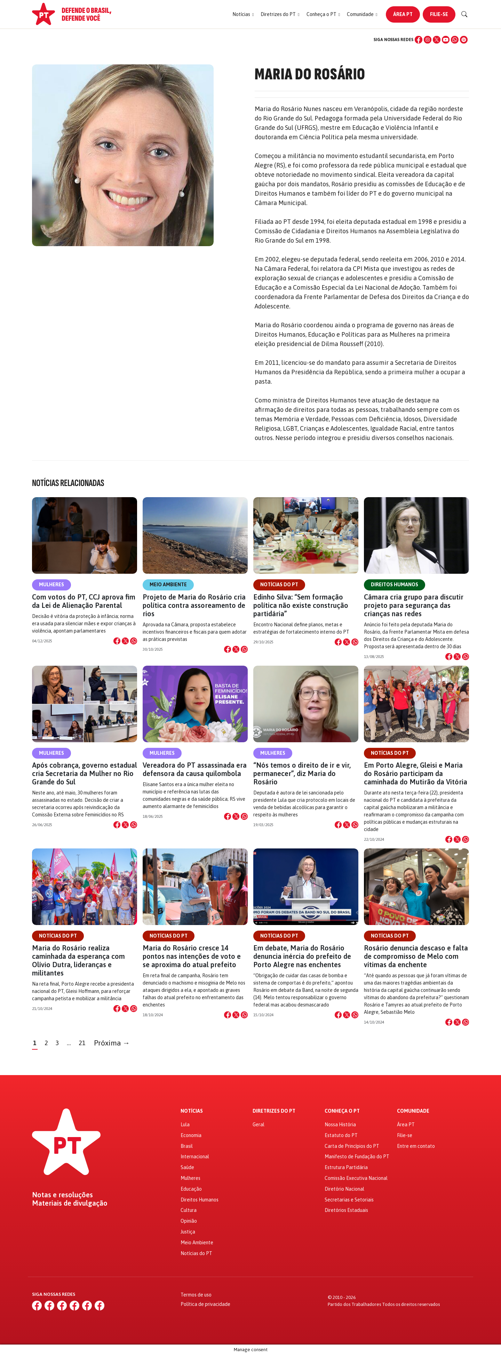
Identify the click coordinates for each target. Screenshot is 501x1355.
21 (82, 1043)
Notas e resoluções (62, 1195)
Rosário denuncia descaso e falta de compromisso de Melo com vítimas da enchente (416, 956)
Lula (185, 1124)
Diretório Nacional (344, 1189)
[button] (243, 14)
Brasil (187, 1146)
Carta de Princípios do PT (352, 1146)
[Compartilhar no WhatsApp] (133, 640)
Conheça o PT (342, 1111)
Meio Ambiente (168, 584)
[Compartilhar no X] (125, 640)
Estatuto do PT (341, 1135)
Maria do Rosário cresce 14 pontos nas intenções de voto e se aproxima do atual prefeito (192, 956)
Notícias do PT (279, 584)
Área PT (403, 14)
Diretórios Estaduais (346, 1210)
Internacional (195, 1156)
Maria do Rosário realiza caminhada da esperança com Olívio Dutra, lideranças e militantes (78, 960)
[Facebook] (418, 40)
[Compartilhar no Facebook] (116, 640)
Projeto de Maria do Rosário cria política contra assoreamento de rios (194, 605)
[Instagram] (427, 40)
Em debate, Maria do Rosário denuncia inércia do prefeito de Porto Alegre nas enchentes (302, 956)
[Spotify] (464, 40)
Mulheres (51, 584)
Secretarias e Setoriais (349, 1200)
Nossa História (340, 1124)
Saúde (187, 1167)
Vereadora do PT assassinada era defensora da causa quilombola (195, 769)
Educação (191, 1189)
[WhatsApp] (455, 40)
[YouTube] (446, 40)
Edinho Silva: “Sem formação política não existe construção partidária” (300, 605)
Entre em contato (416, 1146)
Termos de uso (196, 1295)
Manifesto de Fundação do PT (357, 1156)
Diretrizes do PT (274, 1111)
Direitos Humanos (394, 584)
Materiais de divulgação (70, 1203)
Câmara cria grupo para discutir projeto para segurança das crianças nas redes (413, 605)
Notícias (192, 1111)
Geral (258, 1124)
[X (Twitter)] (436, 40)
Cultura (189, 1210)
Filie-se (439, 14)
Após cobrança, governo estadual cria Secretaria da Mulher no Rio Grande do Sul (84, 773)
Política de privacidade (205, 1304)
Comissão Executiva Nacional (356, 1178)
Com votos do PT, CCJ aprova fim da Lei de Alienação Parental (83, 601)
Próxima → (112, 1043)
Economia (191, 1135)
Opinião (189, 1221)
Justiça (188, 1232)
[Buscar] (464, 14)
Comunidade (413, 1111)
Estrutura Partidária (346, 1167)
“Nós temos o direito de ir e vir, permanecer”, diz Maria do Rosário (302, 773)
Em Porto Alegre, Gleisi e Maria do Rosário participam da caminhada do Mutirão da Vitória (416, 773)
